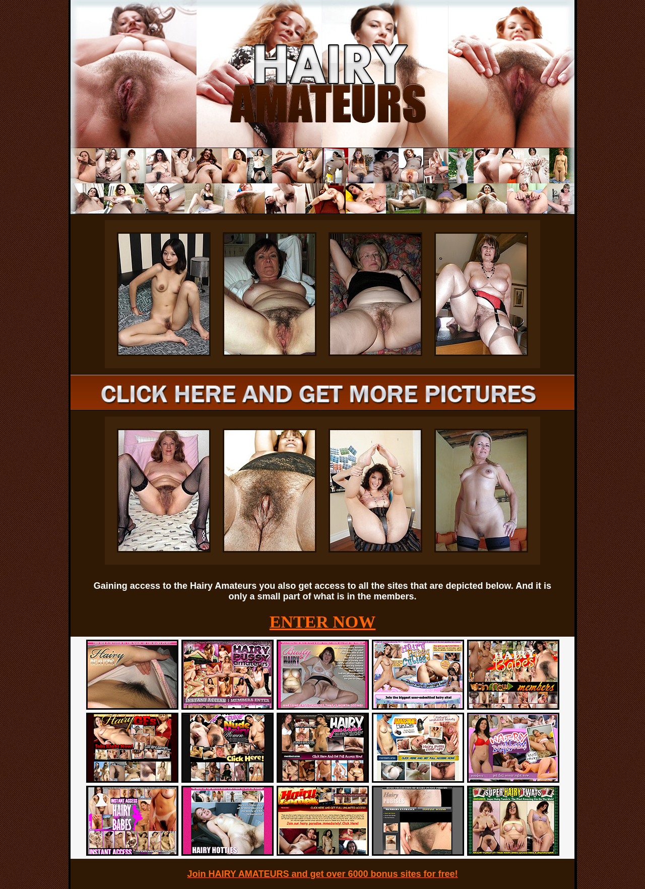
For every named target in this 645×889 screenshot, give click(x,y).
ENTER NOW (323, 621)
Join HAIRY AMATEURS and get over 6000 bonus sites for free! (322, 874)
